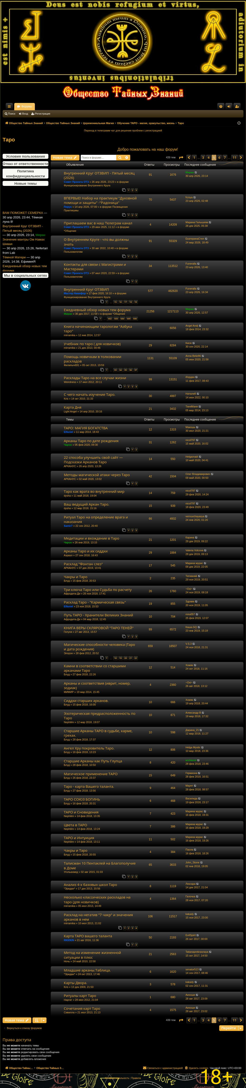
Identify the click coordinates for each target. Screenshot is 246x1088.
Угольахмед (71, 871)
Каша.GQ (191, 627)
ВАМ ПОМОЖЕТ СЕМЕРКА (23, 224)
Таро (9, 140)
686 (135, 318)
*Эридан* (69, 888)
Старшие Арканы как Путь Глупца (93, 761)
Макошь (190, 427)
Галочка (190, 896)
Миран (190, 172)
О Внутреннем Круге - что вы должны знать (96, 241)
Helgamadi (192, 456)
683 (116, 318)
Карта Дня (72, 407)
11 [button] (235, 157)
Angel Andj (192, 325)
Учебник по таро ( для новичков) (92, 343)
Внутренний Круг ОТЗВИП (86, 289)
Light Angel (70, 411)
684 (122, 318)
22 (136, 658)
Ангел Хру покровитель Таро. (89, 748)
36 (130, 370)
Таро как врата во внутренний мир (94, 491)
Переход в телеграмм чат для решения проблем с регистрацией (123, 130)
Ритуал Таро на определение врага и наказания (96, 519)
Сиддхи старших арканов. (86, 700)
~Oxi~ (189, 588)
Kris (66, 398)
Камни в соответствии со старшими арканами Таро (95, 668)
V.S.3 (189, 643)
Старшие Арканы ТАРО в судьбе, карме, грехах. (98, 733)
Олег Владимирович (198, 474)
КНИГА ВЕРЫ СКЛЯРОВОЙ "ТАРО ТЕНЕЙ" (99, 627)
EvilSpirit (191, 935)
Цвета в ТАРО (75, 824)
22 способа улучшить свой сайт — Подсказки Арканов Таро (93, 459)
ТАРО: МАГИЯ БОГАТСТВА (86, 428)
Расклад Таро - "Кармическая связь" (95, 602)
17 (125, 302)
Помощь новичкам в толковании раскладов (92, 358)
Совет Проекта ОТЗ (76, 181)
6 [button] (219, 157)
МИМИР (69, 692)
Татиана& (191, 576)
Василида (191, 798)
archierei (191, 760)
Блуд (67, 580)
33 (115, 370)
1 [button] (194, 157)
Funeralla (191, 263)
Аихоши (190, 994)
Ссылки (10, 107)
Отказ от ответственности (25, 164)
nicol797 (190, 440)
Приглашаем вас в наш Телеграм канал (98, 223)
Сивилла (69, 1012)
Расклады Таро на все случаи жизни (95, 377)
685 (128, 318)
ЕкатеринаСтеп (195, 238)
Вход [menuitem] (229, 107)
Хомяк (189, 665)
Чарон (68, 444)
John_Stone (193, 862)
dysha (67, 495)
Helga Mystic (193, 747)
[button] (181, 157)
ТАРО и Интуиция (79, 837)
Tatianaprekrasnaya (197, 951)
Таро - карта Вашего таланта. (89, 786)
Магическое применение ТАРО (91, 773)
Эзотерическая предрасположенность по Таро (99, 715)
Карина (190, 537)
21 (130, 658)
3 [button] (203, 157)
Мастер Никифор (75, 293)
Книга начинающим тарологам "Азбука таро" (98, 328)
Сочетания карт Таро (82, 1008)
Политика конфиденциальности (25, 173)
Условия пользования (25, 156)
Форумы (68, 106)
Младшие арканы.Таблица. (87, 970)
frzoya (189, 197)
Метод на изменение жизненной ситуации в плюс (92, 954)
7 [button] (225, 157)
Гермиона (191, 773)
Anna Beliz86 (193, 355)
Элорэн (68, 653)
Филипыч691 (71, 365)
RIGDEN (69, 940)
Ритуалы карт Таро (80, 995)
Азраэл (68, 555)
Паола (189, 849)
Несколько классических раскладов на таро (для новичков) (97, 899)
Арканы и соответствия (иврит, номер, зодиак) (97, 685)
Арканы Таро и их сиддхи (85, 551)
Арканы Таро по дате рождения (91, 440)
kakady (190, 914)
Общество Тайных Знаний (34, 106)
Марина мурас (194, 563)
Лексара (190, 883)
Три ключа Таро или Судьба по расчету (98, 589)
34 (120, 370)
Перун (68, 206)
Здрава (190, 601)
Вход (25, 113)
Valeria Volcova (194, 550)
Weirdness (70, 382)
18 (130, 302)
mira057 (190, 614)
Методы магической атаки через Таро (97, 474)
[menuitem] (220, 106)
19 (136, 302)
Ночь (67, 961)
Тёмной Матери (14, 268)
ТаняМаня (192, 406)
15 (115, 302)
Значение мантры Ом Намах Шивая (24, 253)
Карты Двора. (75, 982)
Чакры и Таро (75, 576)
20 (125, 658)
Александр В (193, 712)
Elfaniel (68, 431)
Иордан (190, 377)
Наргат (68, 999)
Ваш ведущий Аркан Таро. (86, 504)
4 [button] (208, 157)
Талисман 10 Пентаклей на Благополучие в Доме (100, 865)
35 (125, 370)
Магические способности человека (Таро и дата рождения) (99, 646)
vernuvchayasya (195, 516)
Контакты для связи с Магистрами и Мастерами (95, 266)
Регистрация (42, 113)
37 (136, 370)
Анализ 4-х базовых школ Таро (90, 884)
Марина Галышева (197, 222)
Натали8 (191, 393)
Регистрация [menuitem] (238, 107)
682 (109, 318)
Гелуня (68, 631)
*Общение (70, 230)
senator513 (192, 969)
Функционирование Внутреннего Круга (87, 185)
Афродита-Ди (72, 593)
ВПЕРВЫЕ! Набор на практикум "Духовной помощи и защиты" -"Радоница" (100, 200)
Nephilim (69, 722)
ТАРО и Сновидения (81, 812)
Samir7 (68, 525)
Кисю (189, 343)
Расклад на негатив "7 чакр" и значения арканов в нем (98, 917)
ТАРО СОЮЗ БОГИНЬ (82, 799)
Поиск (11, 113)
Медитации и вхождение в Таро (91, 538)
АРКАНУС (70, 466)
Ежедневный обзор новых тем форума (97, 309)
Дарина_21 (192, 730)
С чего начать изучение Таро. (89, 394)
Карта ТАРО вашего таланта (88, 935)
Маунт (189, 785)
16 (120, 302)
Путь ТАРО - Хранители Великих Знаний (98, 615)
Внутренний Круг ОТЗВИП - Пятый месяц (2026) (23, 240)
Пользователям (73, 251)
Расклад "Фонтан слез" (83, 563)
